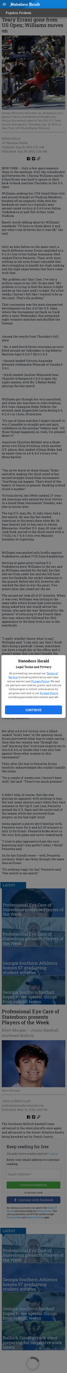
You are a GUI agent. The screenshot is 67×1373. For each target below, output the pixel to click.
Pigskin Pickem (18, 13)
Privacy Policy (40, 681)
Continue (33, 710)
